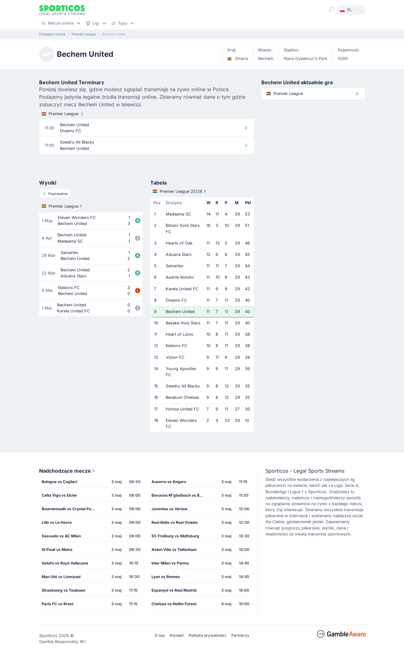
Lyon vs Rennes (166, 576)
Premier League (63, 113)
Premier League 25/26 (180, 191)
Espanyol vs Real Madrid (174, 590)
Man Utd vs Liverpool (61, 576)
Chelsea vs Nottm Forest (174, 603)
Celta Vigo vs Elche (59, 495)
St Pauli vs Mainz (57, 549)
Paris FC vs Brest (57, 603)
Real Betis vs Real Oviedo (175, 522)
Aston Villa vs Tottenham (174, 549)
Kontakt (177, 635)
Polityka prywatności (207, 635)
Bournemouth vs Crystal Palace (70, 508)
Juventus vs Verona (169, 508)
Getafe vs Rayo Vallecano (65, 563)
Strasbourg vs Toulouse (63, 590)
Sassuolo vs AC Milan (61, 536)
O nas (160, 635)
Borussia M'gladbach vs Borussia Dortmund (180, 495)
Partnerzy (240, 635)
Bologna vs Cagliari (59, 481)
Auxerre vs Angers (169, 481)
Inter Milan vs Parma (170, 563)
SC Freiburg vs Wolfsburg (175, 536)
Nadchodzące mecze (67, 471)
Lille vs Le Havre (57, 522)
